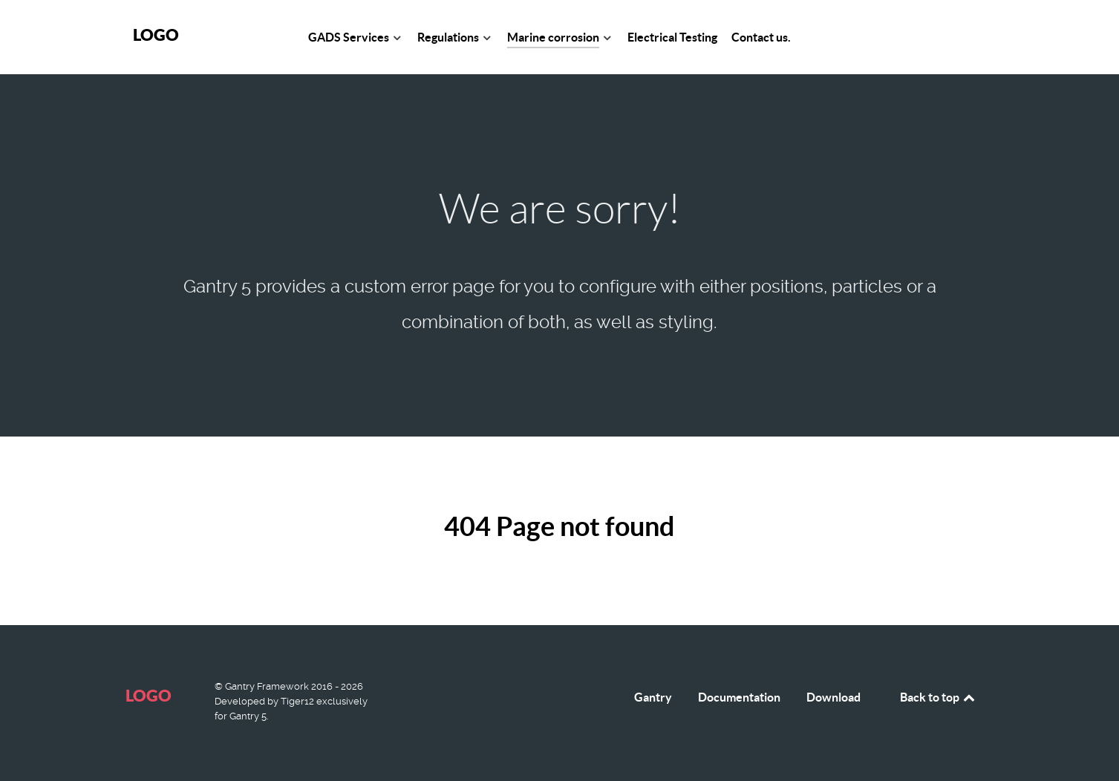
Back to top (938, 697)
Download (833, 697)
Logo (156, 34)
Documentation (739, 697)
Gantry (653, 697)
